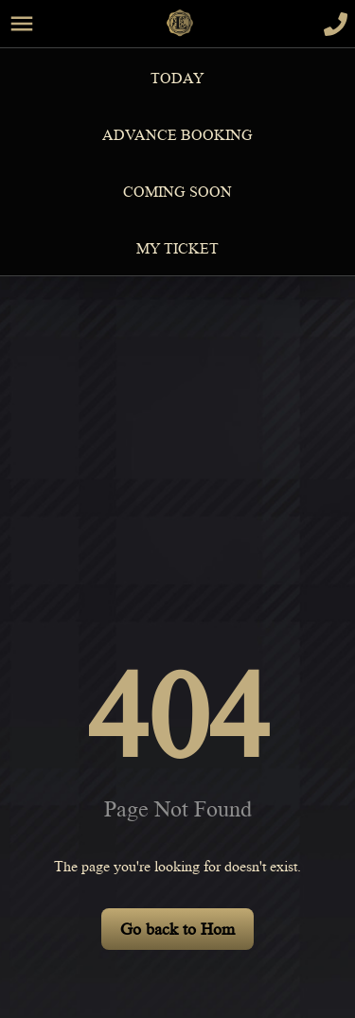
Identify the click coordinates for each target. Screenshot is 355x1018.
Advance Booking (177, 135)
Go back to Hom (177, 929)
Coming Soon (177, 192)
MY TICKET (177, 248)
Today (177, 78)
